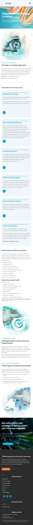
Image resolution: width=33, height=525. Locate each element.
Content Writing (6, 485)
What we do (5, 479)
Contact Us (6, 469)
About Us (4, 488)
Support (4, 490)
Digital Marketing (6, 483)
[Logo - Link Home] (6, 3)
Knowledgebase (6, 492)
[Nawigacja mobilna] (29, 3)
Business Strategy (6, 481)
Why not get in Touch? (7, 300)
